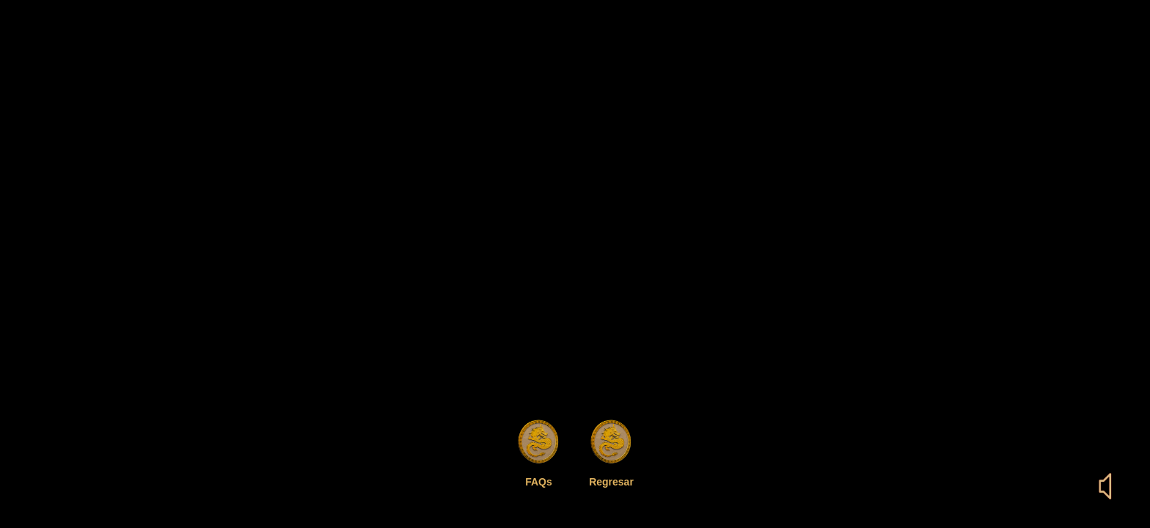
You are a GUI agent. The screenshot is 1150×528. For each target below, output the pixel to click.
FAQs (538, 482)
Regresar (611, 482)
